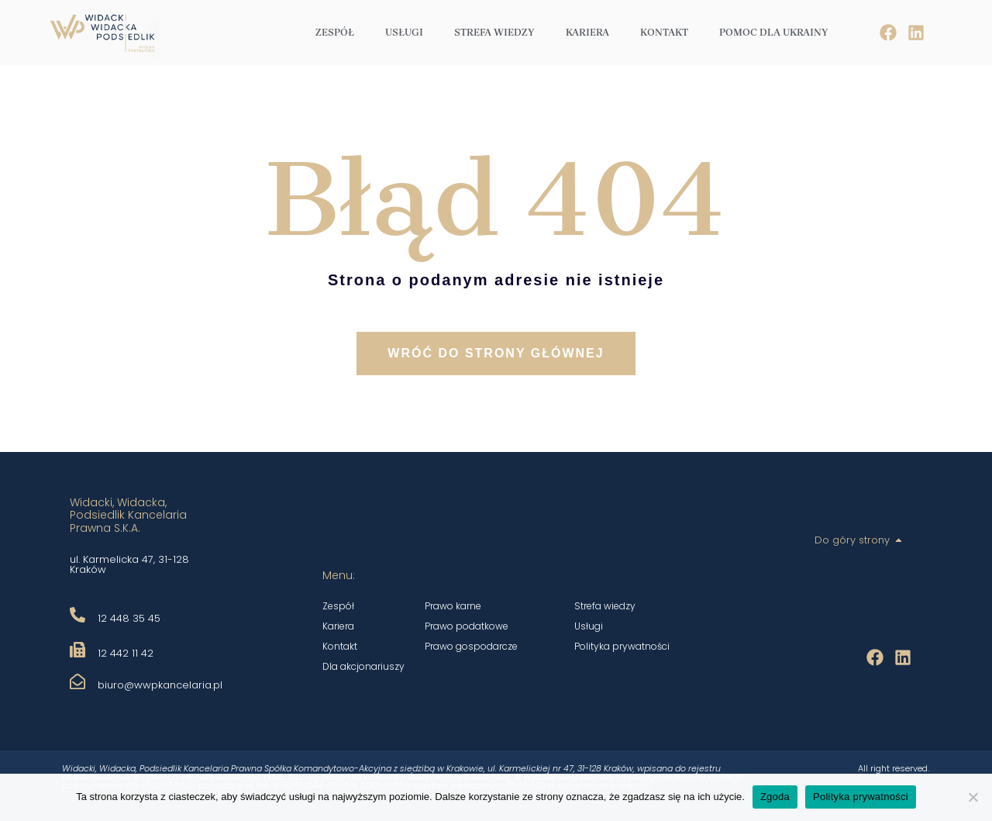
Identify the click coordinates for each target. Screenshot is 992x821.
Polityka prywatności (622, 646)
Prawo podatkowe (466, 626)
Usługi (404, 32)
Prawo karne (453, 605)
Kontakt (664, 32)
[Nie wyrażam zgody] (972, 797)
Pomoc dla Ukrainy (773, 32)
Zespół (334, 32)
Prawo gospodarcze (471, 646)
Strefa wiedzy (494, 32)
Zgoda (775, 796)
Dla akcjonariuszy (363, 666)
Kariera (587, 32)
